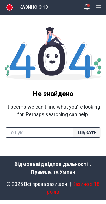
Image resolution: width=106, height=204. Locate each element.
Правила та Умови (53, 172)
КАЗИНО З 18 (33, 7)
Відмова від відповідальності (51, 164)
